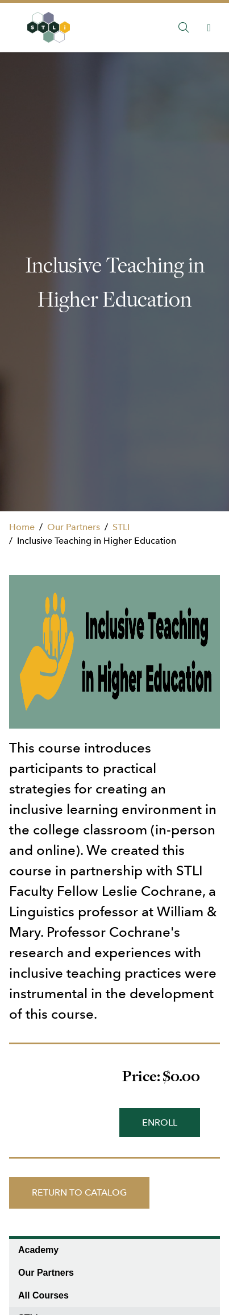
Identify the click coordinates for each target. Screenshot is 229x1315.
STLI (121, 527)
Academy (38, 1250)
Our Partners (73, 527)
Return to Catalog (79, 1192)
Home (22, 527)
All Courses (43, 1295)
